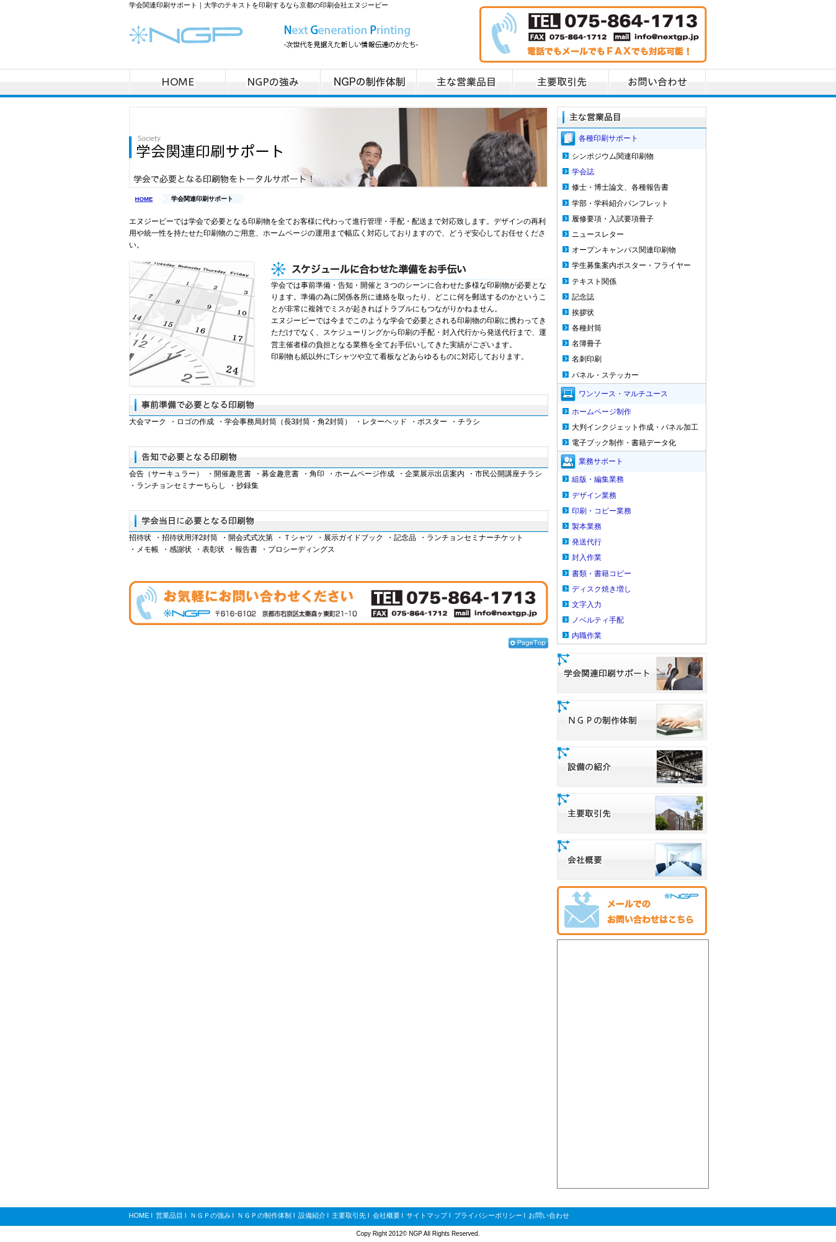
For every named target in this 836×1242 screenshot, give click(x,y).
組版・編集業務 (598, 479)
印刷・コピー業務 (601, 511)
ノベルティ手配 (598, 620)
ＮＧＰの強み (210, 1215)
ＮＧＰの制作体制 (264, 1215)
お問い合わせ (548, 1215)
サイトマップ (426, 1215)
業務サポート (601, 461)
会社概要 (386, 1215)
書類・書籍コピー (601, 573)
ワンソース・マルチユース (623, 393)
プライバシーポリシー (488, 1215)
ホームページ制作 (601, 411)
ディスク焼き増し (601, 589)
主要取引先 (349, 1215)
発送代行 (587, 542)
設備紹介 (312, 1215)
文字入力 (587, 604)
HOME (144, 198)
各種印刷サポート (608, 138)
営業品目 (169, 1215)
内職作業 (587, 635)
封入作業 (587, 557)
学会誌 (583, 171)
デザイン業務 (594, 495)
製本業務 (587, 526)
